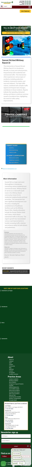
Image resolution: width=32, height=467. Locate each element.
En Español (12, 372)
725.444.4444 (9, 415)
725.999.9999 (9, 428)
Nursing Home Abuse (14, 392)
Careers (11, 364)
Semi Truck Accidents (14, 393)
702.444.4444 (9, 408)
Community (12, 366)
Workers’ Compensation (15, 398)
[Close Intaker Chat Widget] (30, 446)
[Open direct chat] (28, 446)
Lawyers (11, 361)
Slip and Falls (12, 395)
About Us (11, 359)
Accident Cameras (13, 374)
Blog (10, 367)
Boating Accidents (13, 380)
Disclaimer (10, 464)
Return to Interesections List (10, 168)
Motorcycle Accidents (14, 390)
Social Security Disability (15, 396)
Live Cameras (25, 11)
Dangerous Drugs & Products (16, 384)
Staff (10, 363)
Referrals (11, 369)
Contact (11, 371)
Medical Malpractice (14, 387)
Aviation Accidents (13, 379)
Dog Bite (11, 385)
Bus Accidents (12, 382)
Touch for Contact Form (16, 33)
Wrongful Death (13, 400)
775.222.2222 (9, 422)
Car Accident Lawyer (14, 388)
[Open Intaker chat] (13, 466)
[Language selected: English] (6, 6)
